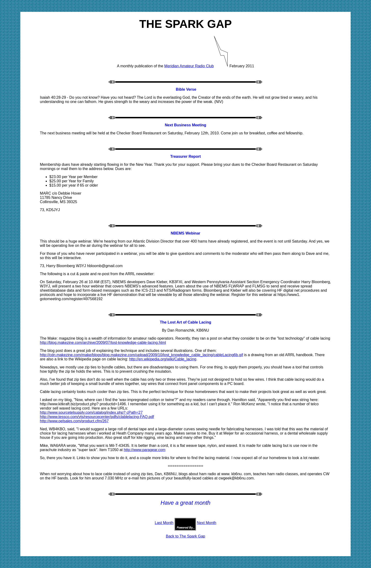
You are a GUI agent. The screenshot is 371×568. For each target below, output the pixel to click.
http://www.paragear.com (144, 450)
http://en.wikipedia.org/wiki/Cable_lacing (162, 359)
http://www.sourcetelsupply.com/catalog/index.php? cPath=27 (91, 412)
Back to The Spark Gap (185, 536)
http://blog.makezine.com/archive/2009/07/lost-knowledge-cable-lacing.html (103, 343)
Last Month (164, 523)
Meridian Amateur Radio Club (189, 66)
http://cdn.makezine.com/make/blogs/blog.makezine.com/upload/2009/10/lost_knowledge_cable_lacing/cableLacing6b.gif (141, 355)
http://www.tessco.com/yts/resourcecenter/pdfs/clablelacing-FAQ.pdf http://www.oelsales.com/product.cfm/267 (97, 419)
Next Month (206, 523)
